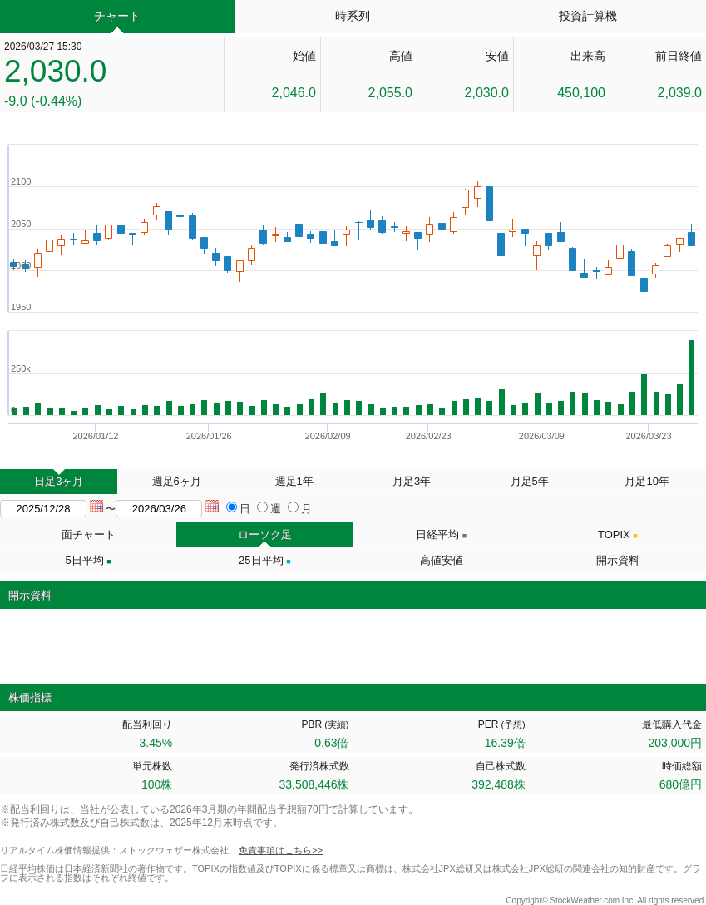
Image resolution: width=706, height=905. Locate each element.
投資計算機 (588, 15)
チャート (117, 15)
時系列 (352, 15)
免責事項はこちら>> (281, 850)
